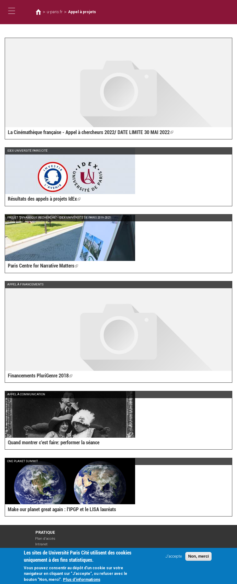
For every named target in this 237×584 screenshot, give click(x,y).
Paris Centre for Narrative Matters (43, 266)
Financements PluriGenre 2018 (40, 376)
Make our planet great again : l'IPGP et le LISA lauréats (62, 509)
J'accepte (174, 557)
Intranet (41, 544)
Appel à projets (82, 12)
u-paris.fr (54, 12)
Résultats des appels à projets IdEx (44, 199)
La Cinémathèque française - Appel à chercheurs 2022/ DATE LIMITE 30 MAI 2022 (90, 132)
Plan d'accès (45, 539)
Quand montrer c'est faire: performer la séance (53, 443)
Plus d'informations (81, 580)
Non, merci (198, 557)
